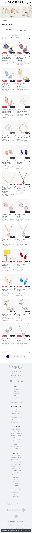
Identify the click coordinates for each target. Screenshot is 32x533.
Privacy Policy (16, 420)
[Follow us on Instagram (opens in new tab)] (22, 381)
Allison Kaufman (16, 429)
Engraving (16, 391)
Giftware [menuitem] (16, 494)
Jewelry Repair (16, 389)
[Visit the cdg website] (23, 510)
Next (27, 38)
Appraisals (16, 395)
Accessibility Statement (22, 525)
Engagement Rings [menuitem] (16, 470)
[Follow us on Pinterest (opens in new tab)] (18, 381)
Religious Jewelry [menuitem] (16, 466)
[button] (5, 3)
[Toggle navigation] (2, 3)
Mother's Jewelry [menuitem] (16, 492)
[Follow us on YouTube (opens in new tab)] (11, 381)
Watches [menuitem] (16, 485)
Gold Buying (16, 398)
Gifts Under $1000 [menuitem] (16, 464)
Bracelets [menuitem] (16, 483)
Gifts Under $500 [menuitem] (16, 462)
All (24, 356)
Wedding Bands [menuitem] (16, 473)
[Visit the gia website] (10, 504)
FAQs (16, 409)
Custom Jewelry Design (16, 402)
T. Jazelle (16, 448)
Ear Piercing (16, 400)
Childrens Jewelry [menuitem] (16, 490)
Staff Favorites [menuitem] (16, 468)
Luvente (16, 444)
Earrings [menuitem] (16, 479)
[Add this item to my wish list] (14, 55)
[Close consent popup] (29, 530)
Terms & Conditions (16, 422)
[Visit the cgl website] (16, 516)
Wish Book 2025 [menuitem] (16, 455)
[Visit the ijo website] (17, 504)
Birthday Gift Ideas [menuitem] (16, 460)
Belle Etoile (16, 431)
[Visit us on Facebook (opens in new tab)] (16, 381)
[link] (5, 5)
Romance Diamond (16, 446)
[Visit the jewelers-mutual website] (16, 510)
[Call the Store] (16, 376)
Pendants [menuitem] (16, 477)
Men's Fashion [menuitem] (16, 488)
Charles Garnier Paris (16, 433)
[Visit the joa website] (9, 510)
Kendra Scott (16, 442)
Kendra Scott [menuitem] (16, 496)
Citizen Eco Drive (16, 435)
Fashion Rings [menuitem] (16, 475)
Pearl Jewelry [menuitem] (15, 481)
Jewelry (5, 20)
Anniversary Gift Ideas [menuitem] (16, 457)
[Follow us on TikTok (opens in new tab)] (14, 381)
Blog (16, 415)
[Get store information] (16, 378)
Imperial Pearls (16, 440)
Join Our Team (16, 413)
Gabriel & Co (15, 438)
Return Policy (11, 521)
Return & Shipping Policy (16, 418)
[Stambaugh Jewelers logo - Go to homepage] (16, 3)
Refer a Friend (16, 411)
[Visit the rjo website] (23, 504)
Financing (16, 393)
